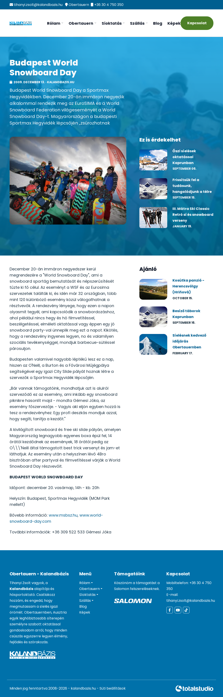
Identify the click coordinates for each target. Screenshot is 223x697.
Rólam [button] (53, 23)
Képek (174, 23)
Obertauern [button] (81, 23)
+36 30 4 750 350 (108, 4)
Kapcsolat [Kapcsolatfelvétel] (197, 23)
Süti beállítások (113, 688)
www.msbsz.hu (63, 515)
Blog (157, 23)
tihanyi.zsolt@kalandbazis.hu (38, 4)
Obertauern (79, 4)
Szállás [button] (137, 23)
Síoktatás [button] (112, 23)
